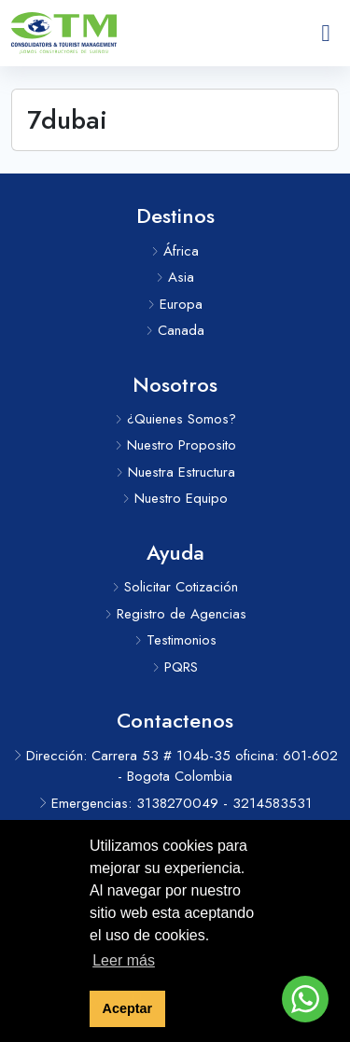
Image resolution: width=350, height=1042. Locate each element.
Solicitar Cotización (175, 587)
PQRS (175, 667)
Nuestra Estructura (175, 472)
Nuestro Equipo (175, 498)
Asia (175, 277)
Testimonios (175, 640)
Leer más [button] (123, 960)
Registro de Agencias (175, 614)
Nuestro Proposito (175, 445)
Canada (175, 330)
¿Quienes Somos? (175, 419)
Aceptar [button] (128, 1008)
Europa (175, 304)
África (175, 251)
